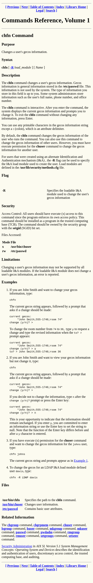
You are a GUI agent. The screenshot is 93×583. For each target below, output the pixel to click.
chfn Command (17, 35)
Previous (13, 7)
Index (60, 7)
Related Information (18, 527)
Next (24, 7)
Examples (9, 282)
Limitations (11, 259)
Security (8, 206)
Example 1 (81, 470)
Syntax (7, 60)
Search (50, 10)
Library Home (76, 7)
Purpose (8, 44)
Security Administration (17, 556)
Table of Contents (42, 7)
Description (11, 75)
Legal (40, 10)
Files (5, 495)
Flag (5, 175)
